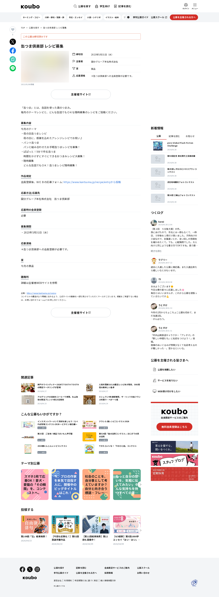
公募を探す (34, 27)
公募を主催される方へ (86, 572)
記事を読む (174, 136)
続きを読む (156, 251)
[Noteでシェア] (13, 59)
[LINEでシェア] (13, 68)
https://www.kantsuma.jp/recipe (41, 293)
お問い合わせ (143, 572)
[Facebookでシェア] (13, 50)
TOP (23, 27)
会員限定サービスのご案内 (117, 567)
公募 (158, 136)
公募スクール (143, 567)
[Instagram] (37, 569)
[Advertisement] (81, 346)
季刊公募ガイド (61, 572)
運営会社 (57, 580)
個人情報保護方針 (108, 580)
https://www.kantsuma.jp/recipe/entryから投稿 (92, 182)
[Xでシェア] (13, 42)
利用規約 (68, 580)
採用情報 (108, 572)
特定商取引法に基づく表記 (86, 580)
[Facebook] (22, 569)
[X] (30, 569)
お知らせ (190, 136)
